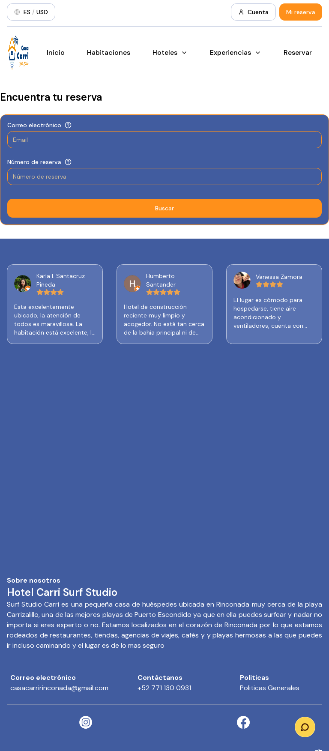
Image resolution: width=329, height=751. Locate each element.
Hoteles (170, 52)
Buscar (164, 208)
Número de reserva (34, 162)
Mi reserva (300, 12)
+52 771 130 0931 (164, 687)
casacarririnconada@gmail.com (59, 687)
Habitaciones (108, 52)
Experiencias (235, 52)
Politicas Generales (269, 687)
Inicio (56, 52)
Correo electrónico (34, 125)
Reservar (298, 52)
